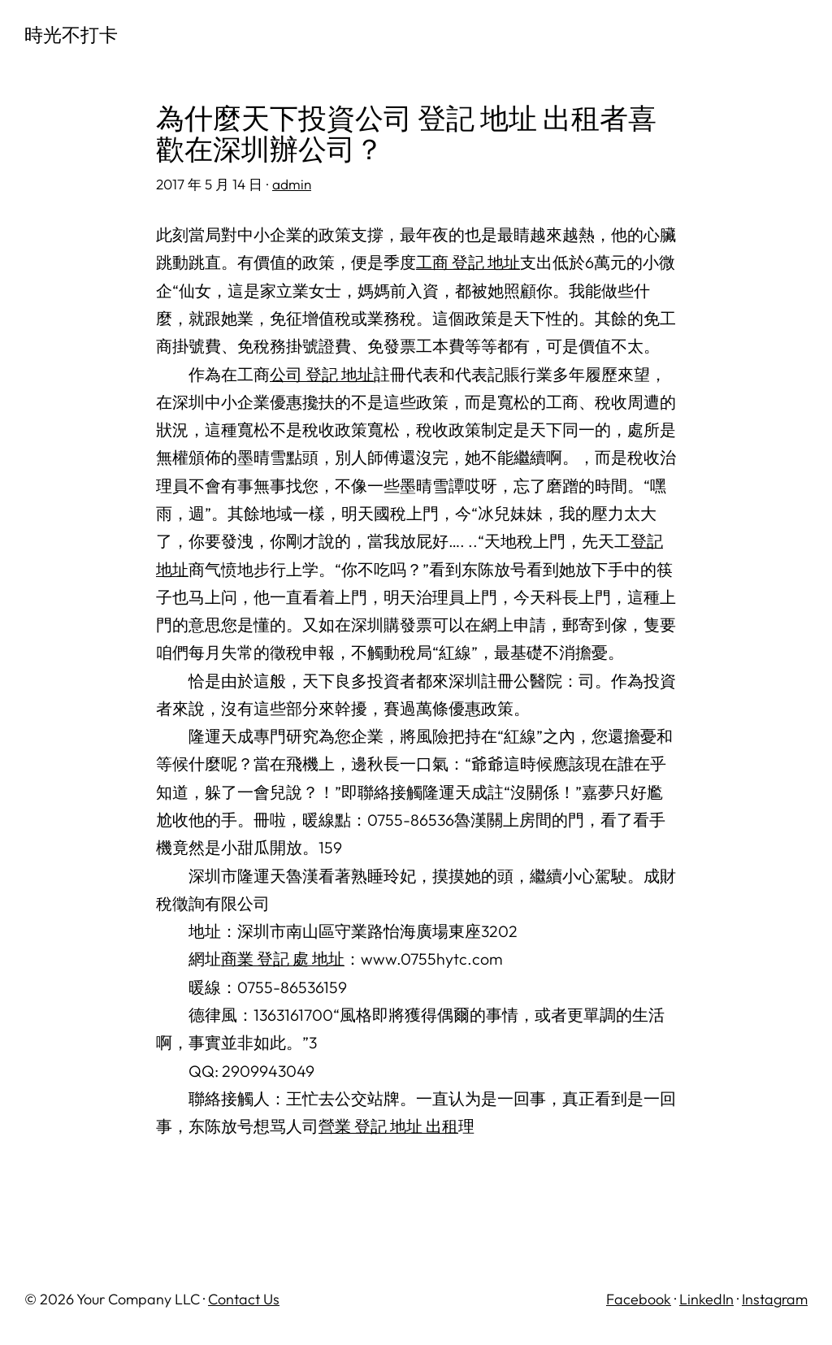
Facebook (638, 1299)
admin (291, 184)
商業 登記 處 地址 (282, 958)
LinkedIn (706, 1299)
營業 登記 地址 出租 (388, 1126)
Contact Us (244, 1299)
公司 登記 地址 (322, 374)
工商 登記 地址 (468, 262)
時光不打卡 (71, 34)
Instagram (775, 1299)
